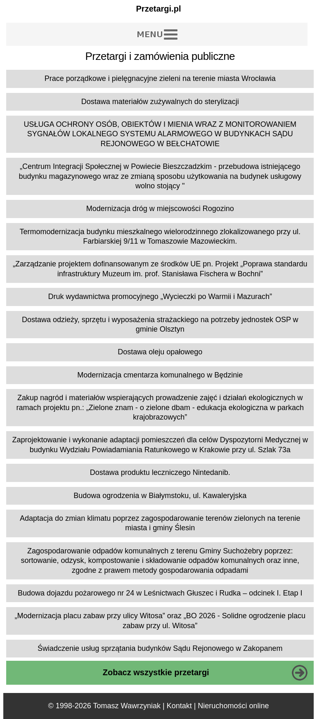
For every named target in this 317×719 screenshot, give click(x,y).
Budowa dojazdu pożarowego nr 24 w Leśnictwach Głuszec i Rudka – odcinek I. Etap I (160, 593)
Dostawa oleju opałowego (160, 352)
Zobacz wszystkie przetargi (156, 672)
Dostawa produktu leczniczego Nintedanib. (160, 472)
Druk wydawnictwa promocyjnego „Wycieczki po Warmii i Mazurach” (160, 296)
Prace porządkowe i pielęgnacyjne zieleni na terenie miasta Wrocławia (160, 78)
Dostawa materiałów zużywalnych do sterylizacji (160, 101)
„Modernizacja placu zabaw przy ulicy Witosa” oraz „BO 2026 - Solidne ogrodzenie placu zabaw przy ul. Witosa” (160, 620)
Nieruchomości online (233, 706)
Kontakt (179, 706)
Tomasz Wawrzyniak (127, 706)
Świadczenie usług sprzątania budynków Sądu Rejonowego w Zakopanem (160, 648)
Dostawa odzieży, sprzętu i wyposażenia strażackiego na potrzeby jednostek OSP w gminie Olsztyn (160, 324)
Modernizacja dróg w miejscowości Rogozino (160, 208)
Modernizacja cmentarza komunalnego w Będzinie (160, 375)
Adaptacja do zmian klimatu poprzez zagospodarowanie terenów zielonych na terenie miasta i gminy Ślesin (160, 523)
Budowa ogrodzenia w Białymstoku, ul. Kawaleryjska (159, 495)
